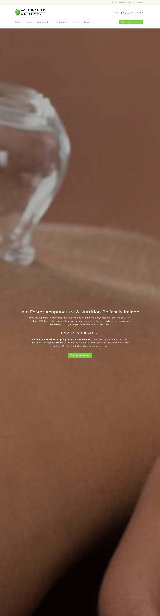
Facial (87, 22)
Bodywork (85, 339)
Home (18, 22)
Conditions (61, 22)
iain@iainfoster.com (123, 2)
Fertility (75, 22)
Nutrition (51, 339)
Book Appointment (131, 22)
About (29, 22)
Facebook (139, 2)
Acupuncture (38, 339)
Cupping (62, 339)
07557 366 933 (131, 13)
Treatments (43, 22)
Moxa (70, 339)
